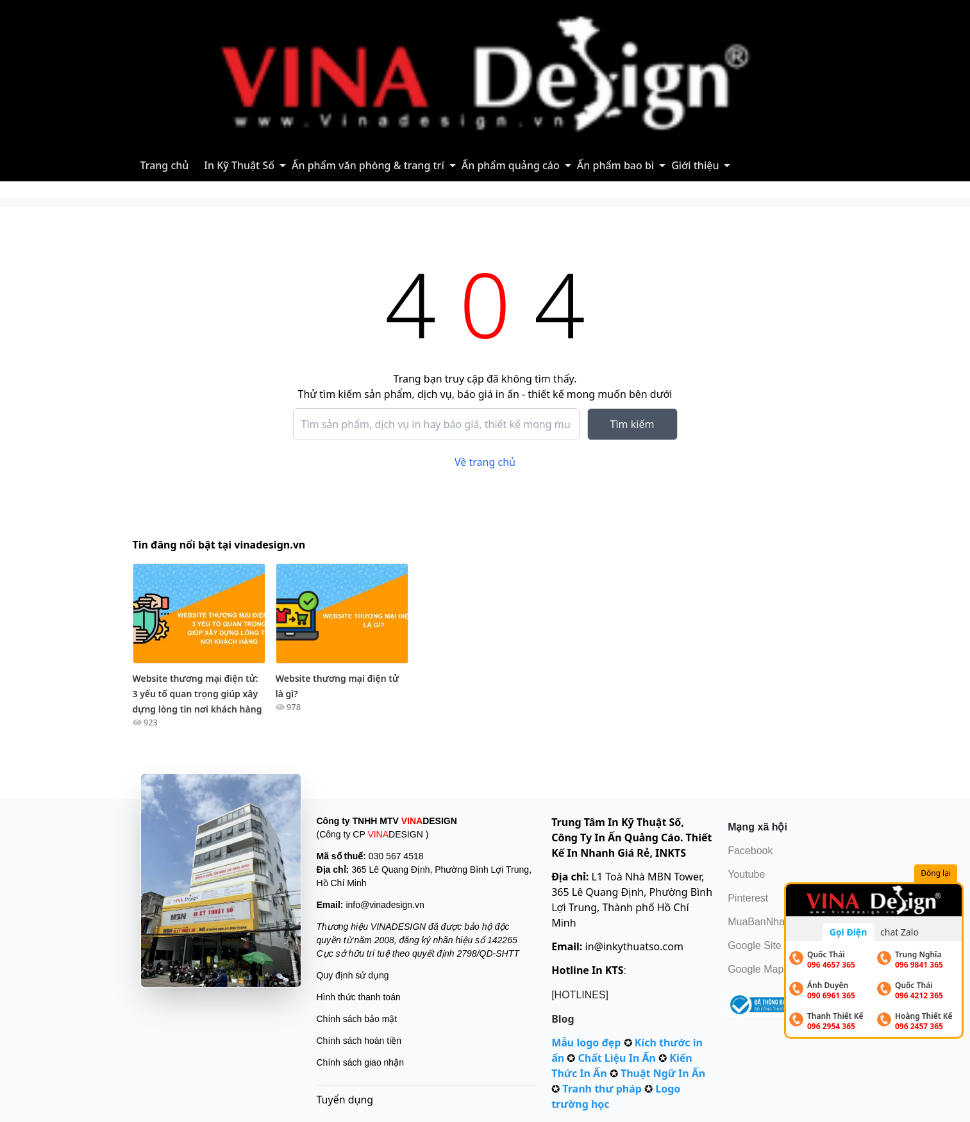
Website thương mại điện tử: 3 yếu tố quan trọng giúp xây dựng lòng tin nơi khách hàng (197, 693)
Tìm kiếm (632, 424)
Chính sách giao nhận (360, 1062)
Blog (562, 1019)
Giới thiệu (695, 165)
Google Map (755, 969)
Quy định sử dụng (353, 975)
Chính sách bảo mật (357, 1019)
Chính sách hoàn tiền (359, 1040)
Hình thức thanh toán (359, 997)
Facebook (750, 850)
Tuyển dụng (345, 1100)
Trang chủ (164, 165)
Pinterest (748, 898)
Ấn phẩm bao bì (615, 165)
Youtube (746, 874)
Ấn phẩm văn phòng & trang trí (368, 165)
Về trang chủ (485, 462)
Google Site (755, 945)
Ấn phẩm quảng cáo (511, 165)
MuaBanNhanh (762, 921)
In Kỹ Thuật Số (239, 165)
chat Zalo (899, 932)
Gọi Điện (848, 932)
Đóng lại (937, 874)
